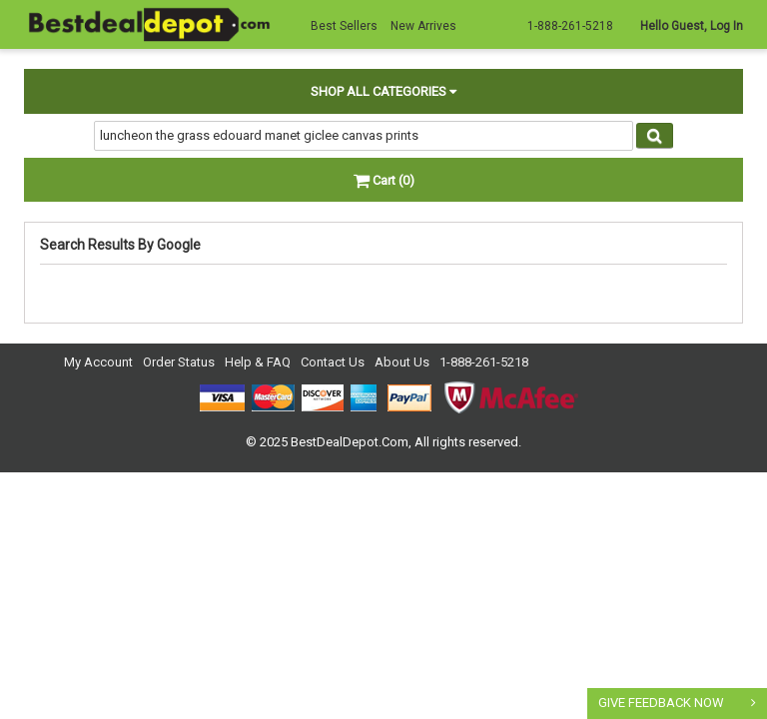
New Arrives (423, 26)
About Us (402, 362)
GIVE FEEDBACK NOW (661, 702)
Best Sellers (344, 26)
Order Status (179, 362)
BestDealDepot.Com (349, 441)
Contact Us (333, 362)
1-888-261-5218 (483, 362)
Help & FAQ (258, 362)
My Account (98, 362)
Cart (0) (384, 180)
